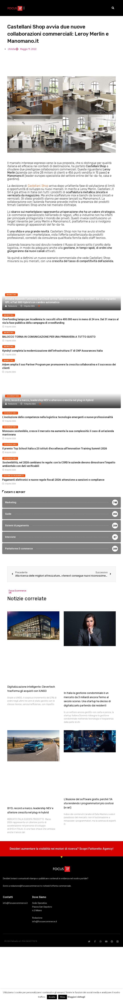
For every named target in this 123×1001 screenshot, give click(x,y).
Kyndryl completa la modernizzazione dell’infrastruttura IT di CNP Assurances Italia (52, 350)
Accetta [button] (52, 997)
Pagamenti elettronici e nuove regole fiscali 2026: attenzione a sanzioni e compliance (53, 479)
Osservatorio (13, 396)
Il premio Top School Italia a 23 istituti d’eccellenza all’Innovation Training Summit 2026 (54, 448)
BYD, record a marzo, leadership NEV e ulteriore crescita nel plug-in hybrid (49, 400)
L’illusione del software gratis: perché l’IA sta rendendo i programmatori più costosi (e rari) (89, 807)
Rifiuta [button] (62, 997)
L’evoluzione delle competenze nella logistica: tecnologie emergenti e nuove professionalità (57, 417)
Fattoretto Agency (100, 852)
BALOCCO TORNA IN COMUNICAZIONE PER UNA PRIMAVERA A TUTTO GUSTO (49, 336)
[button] (24, 8)
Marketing (11, 295)
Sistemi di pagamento (14, 476)
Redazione (12, 306)
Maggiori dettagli (76, 997)
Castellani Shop (38, 185)
